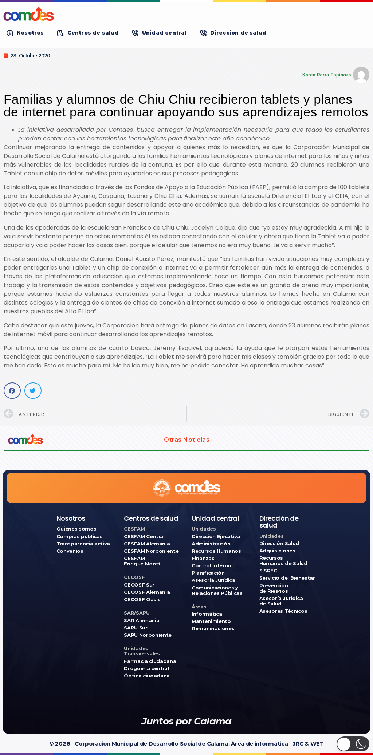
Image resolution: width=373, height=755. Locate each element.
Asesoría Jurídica (213, 580)
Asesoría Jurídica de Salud (281, 601)
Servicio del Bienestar (287, 578)
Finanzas (203, 558)
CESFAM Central (144, 536)
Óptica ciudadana (147, 676)
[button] (25, 32)
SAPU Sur (135, 628)
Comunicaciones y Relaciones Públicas (217, 590)
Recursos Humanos (216, 551)
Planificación (208, 573)
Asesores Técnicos (283, 611)
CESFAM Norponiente (151, 551)
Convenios (69, 551)
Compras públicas (79, 536)
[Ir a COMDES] (186, 14)
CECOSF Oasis (142, 599)
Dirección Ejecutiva (216, 536)
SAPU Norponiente (148, 635)
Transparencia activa (83, 544)
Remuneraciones (213, 628)
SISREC (268, 570)
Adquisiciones (277, 550)
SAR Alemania (141, 620)
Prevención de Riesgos (273, 588)
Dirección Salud (279, 543)
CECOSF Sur (139, 585)
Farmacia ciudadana (150, 661)
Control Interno (211, 565)
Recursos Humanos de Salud (283, 560)
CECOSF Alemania (147, 592)
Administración (211, 544)
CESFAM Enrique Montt (142, 561)
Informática (207, 614)
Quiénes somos (76, 529)
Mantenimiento (211, 621)
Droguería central (146, 668)
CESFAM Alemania (147, 544)
